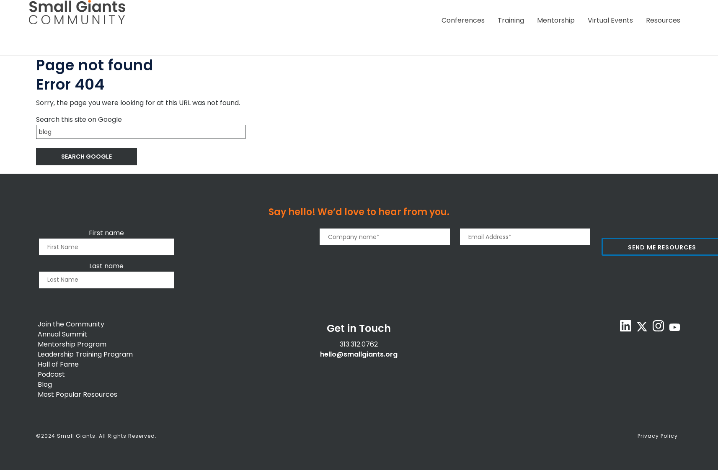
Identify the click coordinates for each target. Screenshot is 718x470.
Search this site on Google (79, 119)
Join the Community (71, 324)
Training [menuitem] (511, 20)
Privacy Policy (658, 435)
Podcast (51, 374)
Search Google (86, 156)
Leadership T (59, 354)
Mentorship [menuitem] (556, 20)
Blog (45, 384)
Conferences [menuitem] (463, 20)
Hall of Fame (58, 364)
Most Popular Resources (77, 394)
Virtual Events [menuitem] (610, 20)
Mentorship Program (72, 344)
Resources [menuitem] (663, 20)
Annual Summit (62, 334)
